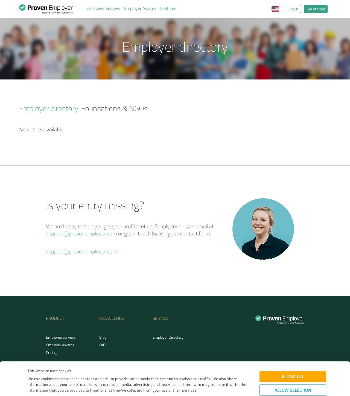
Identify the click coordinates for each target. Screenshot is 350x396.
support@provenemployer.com (81, 233)
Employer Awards (140, 8)
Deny (293, 376)
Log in (293, 8)
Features (168, 8)
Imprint (34, 370)
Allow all (293, 345)
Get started (316, 8)
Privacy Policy (55, 370)
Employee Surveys (103, 8)
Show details (209, 385)
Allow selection (293, 359)
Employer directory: (49, 108)
